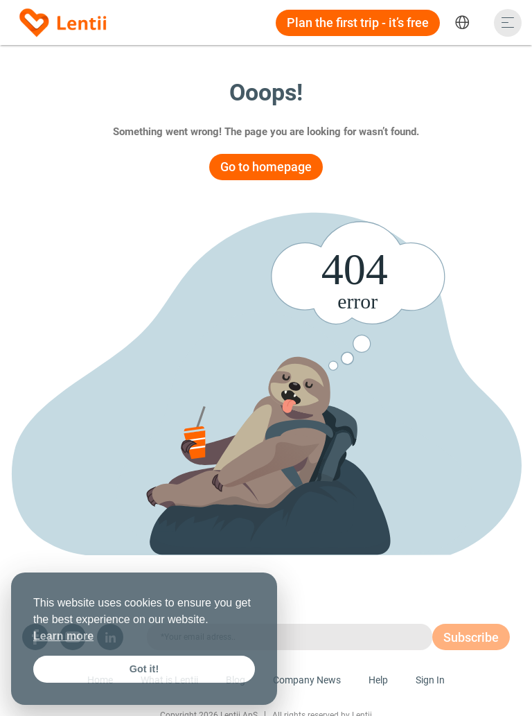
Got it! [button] (144, 668)
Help (378, 680)
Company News (307, 680)
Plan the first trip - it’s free (358, 22)
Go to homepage (266, 166)
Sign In (430, 680)
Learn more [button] (63, 636)
